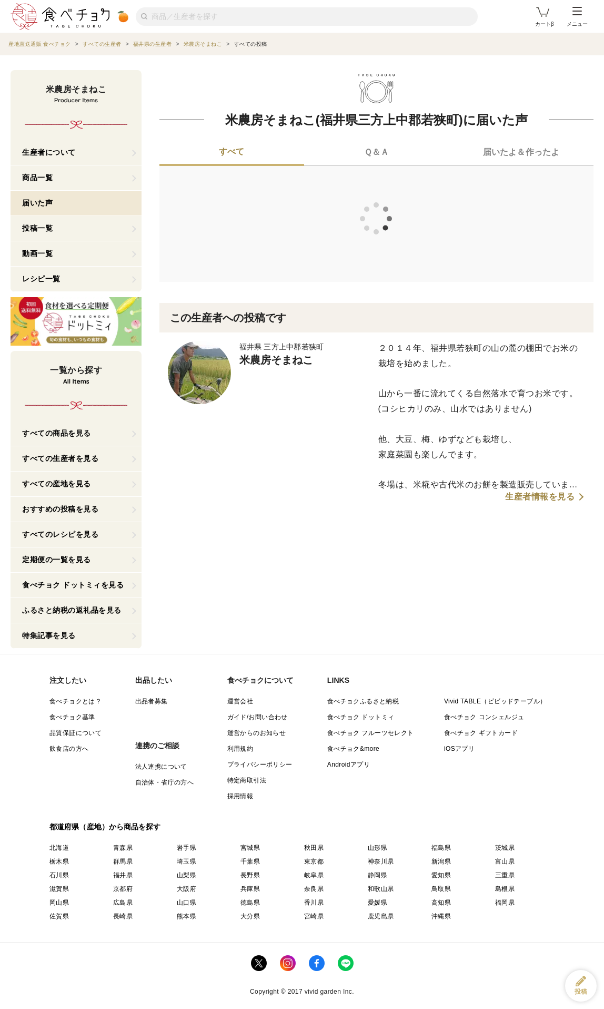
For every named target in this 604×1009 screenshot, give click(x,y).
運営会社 (240, 701)
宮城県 (250, 847)
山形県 (377, 847)
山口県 (186, 902)
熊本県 (186, 916)
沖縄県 (441, 916)
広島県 (123, 902)
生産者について (49, 152)
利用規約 (240, 748)
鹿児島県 (381, 916)
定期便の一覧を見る (56, 559)
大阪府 (186, 889)
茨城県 (505, 847)
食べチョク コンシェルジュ (484, 717)
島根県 (505, 889)
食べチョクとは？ (75, 701)
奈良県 (314, 889)
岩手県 (186, 847)
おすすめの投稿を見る (60, 509)
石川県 (59, 875)
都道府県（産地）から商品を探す (105, 826)
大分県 (250, 916)
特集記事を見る (49, 635)
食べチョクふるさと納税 (363, 701)
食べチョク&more (353, 748)
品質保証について (75, 733)
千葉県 (250, 861)
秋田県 (314, 847)
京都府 (123, 889)
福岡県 (505, 902)
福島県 (441, 847)
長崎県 (123, 916)
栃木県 (59, 861)
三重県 (505, 875)
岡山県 (59, 902)
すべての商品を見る (56, 433)
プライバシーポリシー (260, 764)
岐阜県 (314, 875)
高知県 (441, 902)
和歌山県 (381, 889)
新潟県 (441, 861)
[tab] (231, 153)
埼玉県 (186, 861)
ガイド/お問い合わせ (257, 717)
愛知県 (441, 875)
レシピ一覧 (41, 279)
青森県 (123, 847)
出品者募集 (151, 701)
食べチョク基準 (72, 717)
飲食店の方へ (68, 748)
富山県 (505, 861)
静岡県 (377, 875)
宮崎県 (314, 916)
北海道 (59, 847)
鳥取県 (441, 889)
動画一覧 (37, 253)
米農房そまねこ (276, 360)
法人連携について (161, 766)
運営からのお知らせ (256, 733)
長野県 (250, 875)
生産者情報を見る (540, 497)
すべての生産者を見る (60, 458)
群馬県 (123, 861)
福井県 (123, 875)
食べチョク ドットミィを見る (73, 585)
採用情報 (240, 796)
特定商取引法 (246, 780)
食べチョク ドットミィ (361, 717)
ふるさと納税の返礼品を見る (72, 610)
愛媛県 (377, 902)
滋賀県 (59, 889)
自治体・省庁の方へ (164, 782)
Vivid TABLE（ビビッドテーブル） (495, 701)
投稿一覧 (37, 228)
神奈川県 (381, 861)
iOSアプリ (459, 748)
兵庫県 (250, 889)
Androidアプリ (348, 764)
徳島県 (250, 902)
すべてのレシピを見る (60, 534)
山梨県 (186, 875)
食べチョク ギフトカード (481, 733)
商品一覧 (37, 177)
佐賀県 (59, 916)
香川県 (314, 902)
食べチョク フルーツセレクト (370, 733)
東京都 (314, 861)
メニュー (577, 17)
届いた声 (37, 203)
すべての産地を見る (56, 483)
